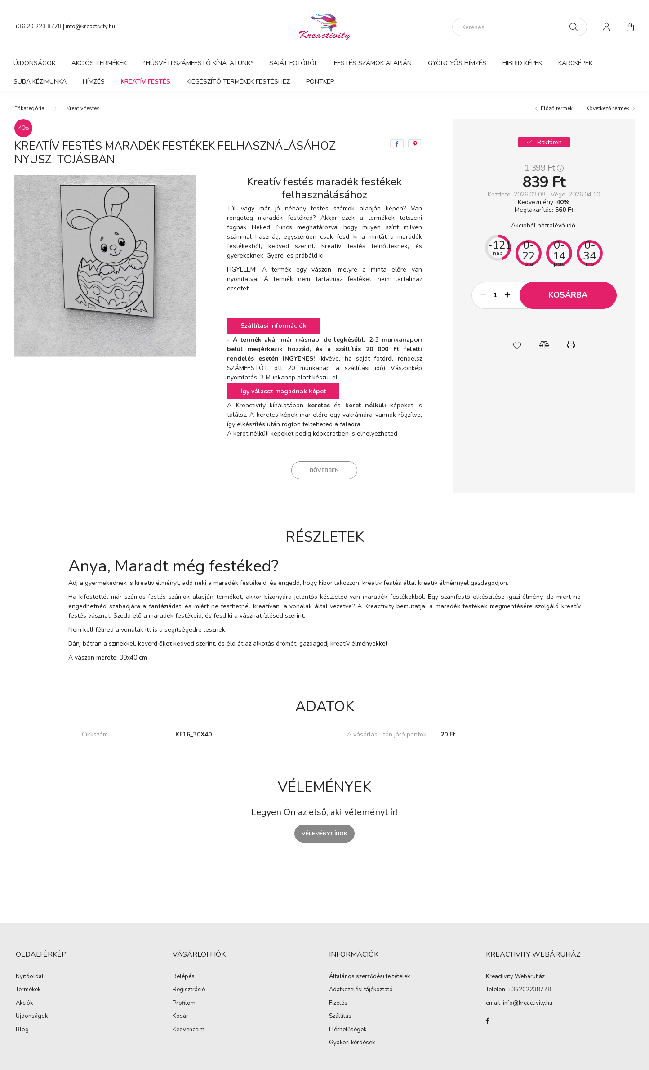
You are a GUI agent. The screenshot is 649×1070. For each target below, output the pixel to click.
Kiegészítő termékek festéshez (238, 81)
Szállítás (340, 1016)
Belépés (184, 977)
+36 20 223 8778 (38, 26)
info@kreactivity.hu (90, 26)
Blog (22, 1030)
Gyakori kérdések (352, 1043)
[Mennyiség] (495, 295)
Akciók (24, 1003)
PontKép (320, 81)
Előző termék (557, 108)
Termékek (28, 990)
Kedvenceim (188, 1030)
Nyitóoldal (30, 977)
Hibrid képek (522, 63)
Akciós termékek (99, 63)
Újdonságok (34, 63)
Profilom (184, 1003)
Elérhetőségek (347, 1030)
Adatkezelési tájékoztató (361, 990)
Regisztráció (189, 990)
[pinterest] (415, 143)
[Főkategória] (29, 108)
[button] (517, 345)
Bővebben (324, 470)
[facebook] (397, 143)
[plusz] (508, 295)
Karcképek (575, 63)
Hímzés (94, 81)
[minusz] (483, 295)
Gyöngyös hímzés (457, 63)
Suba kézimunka (40, 81)
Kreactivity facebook (488, 1021)
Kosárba (567, 295)
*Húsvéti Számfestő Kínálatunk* (198, 63)
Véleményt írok (324, 833)
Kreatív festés (145, 81)
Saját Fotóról (293, 63)
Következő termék (607, 108)
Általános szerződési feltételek (369, 977)
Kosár (180, 1016)
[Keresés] (519, 27)
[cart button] (630, 27)
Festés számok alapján (373, 63)
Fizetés (338, 1003)
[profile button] (607, 27)
